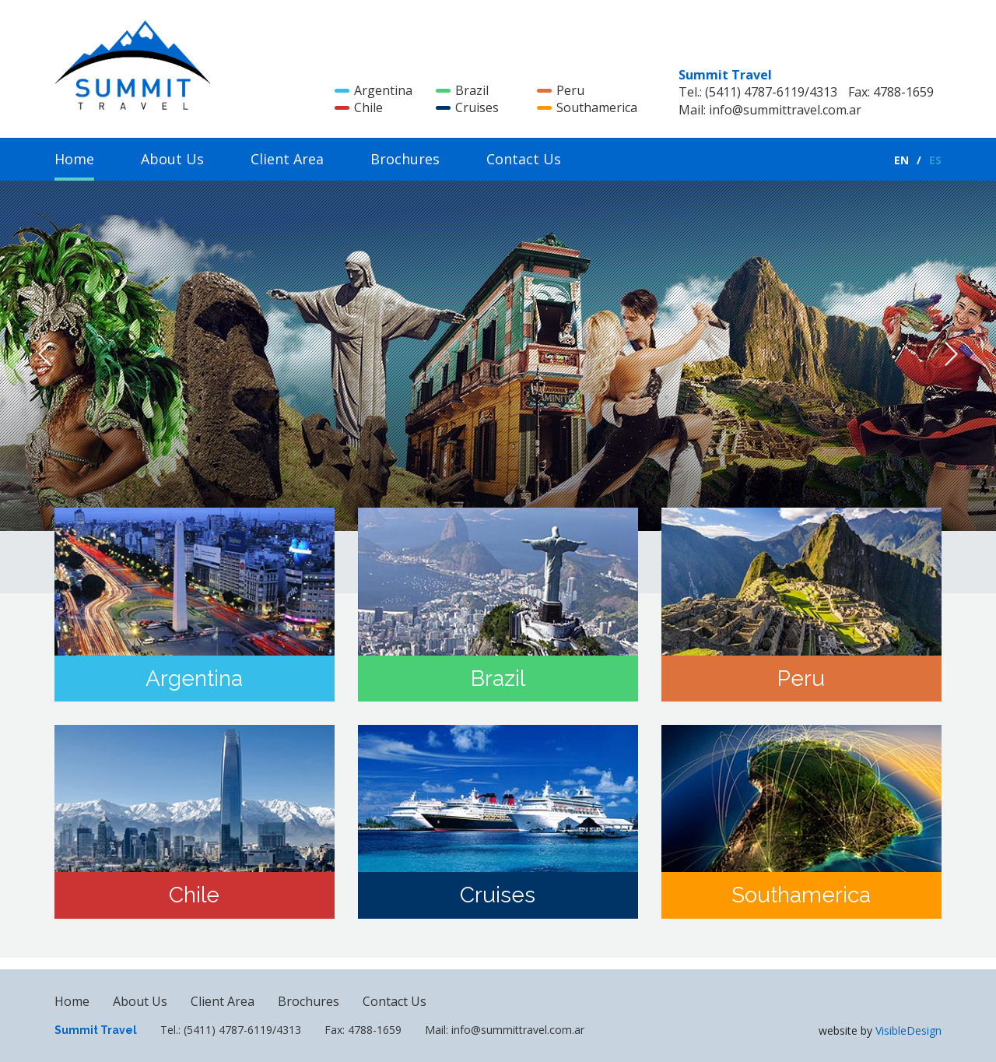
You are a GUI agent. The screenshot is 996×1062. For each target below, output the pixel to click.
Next (951, 353)
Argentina (373, 90)
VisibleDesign (908, 1030)
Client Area (287, 158)
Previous (44, 353)
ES (935, 160)
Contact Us (523, 158)
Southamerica (587, 107)
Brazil (462, 90)
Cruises (467, 107)
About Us (172, 158)
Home (74, 158)
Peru (560, 90)
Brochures (405, 158)
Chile (359, 107)
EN (901, 160)
